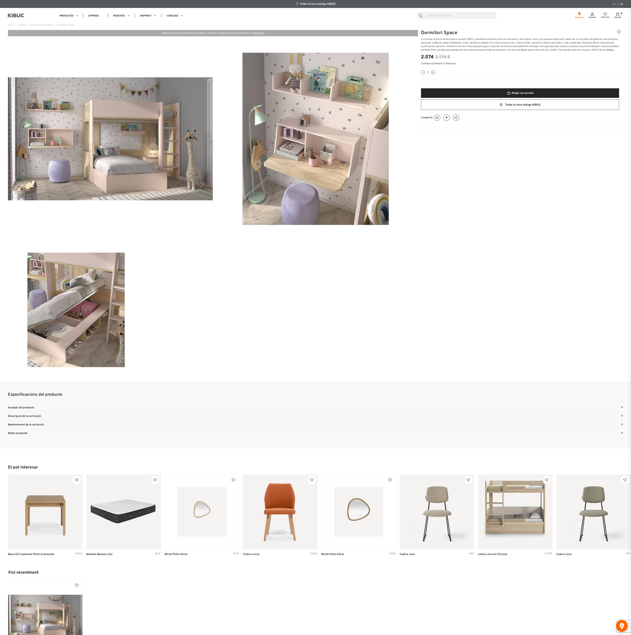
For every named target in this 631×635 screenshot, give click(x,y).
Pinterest (446, 117)
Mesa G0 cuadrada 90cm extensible (31, 555)
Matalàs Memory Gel (99, 555)
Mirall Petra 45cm (176, 555)
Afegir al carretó (520, 93)
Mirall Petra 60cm (332, 555)
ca (621, 4)
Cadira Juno (407, 555)
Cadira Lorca (251, 555)
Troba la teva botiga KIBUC (315, 4)
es (614, 4)
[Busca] (456, 15)
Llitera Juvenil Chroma (492, 555)
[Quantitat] (428, 72)
